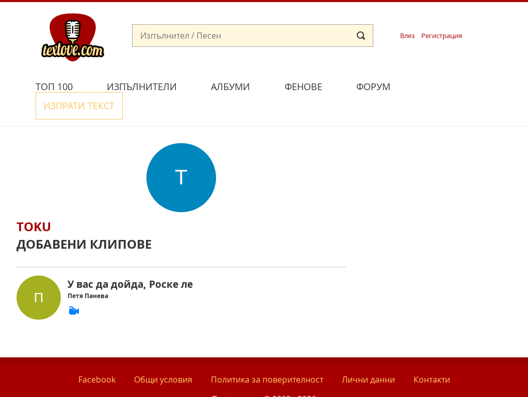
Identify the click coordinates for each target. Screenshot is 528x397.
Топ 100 (54, 86)
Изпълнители (142, 86)
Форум (373, 86)
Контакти (432, 354)
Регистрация (441, 35)
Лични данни (368, 354)
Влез (407, 35)
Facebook (97, 354)
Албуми (230, 86)
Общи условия (163, 354)
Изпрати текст (456, 85)
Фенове (303, 86)
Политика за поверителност (267, 354)
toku (33, 202)
